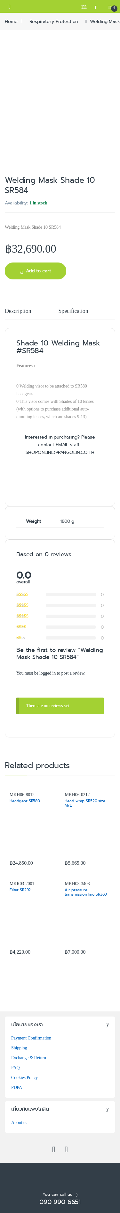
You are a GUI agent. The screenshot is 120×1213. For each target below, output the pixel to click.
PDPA (16, 1087)
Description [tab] (18, 311)
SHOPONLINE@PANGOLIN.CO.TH (60, 452)
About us (19, 1122)
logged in (47, 673)
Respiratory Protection (53, 21)
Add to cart (38, 271)
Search (84, 6)
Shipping (19, 1048)
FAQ (15, 1067)
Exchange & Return (28, 1057)
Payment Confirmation (31, 1038)
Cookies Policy (24, 1077)
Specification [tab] (73, 311)
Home (11, 21)
